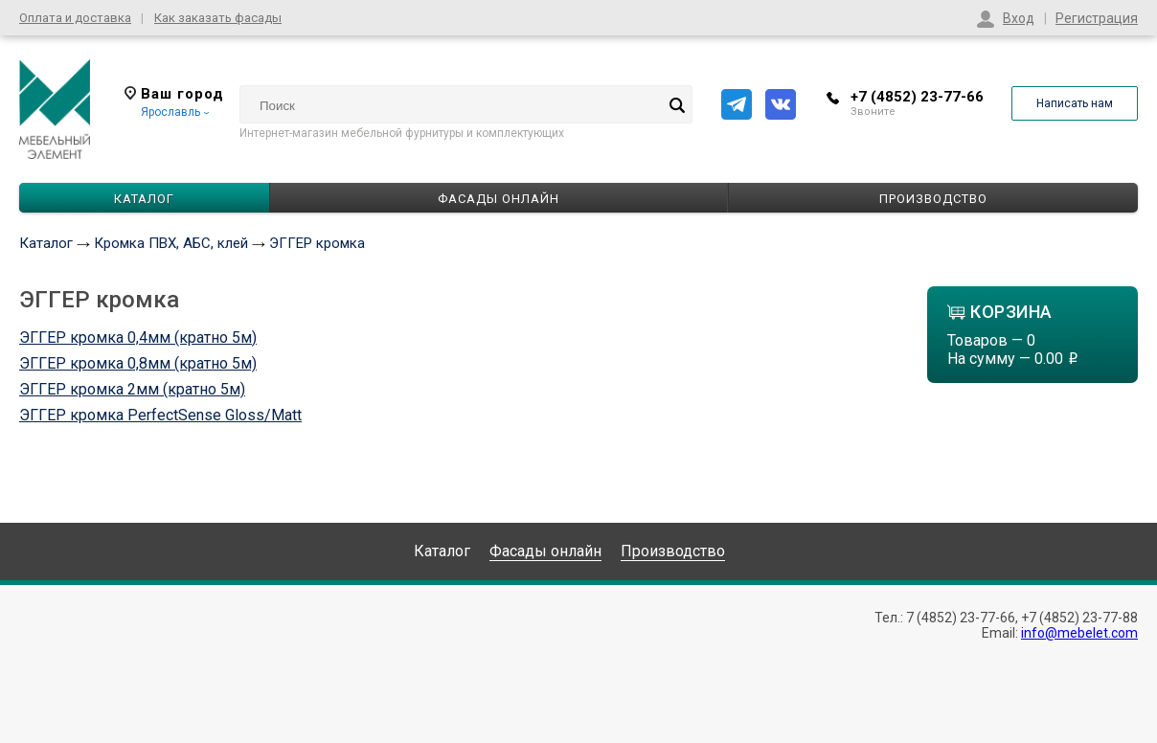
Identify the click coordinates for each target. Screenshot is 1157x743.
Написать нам (1074, 103)
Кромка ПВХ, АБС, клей (171, 243)
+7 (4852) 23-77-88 (1079, 617)
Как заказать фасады (218, 18)
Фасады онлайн (498, 198)
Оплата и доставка (75, 18)
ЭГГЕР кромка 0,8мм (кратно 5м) (138, 363)
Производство (933, 198)
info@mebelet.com (1079, 633)
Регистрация (1096, 18)
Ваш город (174, 93)
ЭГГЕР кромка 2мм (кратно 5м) (132, 389)
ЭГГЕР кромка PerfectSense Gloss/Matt (160, 415)
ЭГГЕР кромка (317, 243)
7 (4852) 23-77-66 (960, 617)
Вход (1018, 18)
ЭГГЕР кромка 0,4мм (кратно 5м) (138, 337)
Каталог (46, 243)
